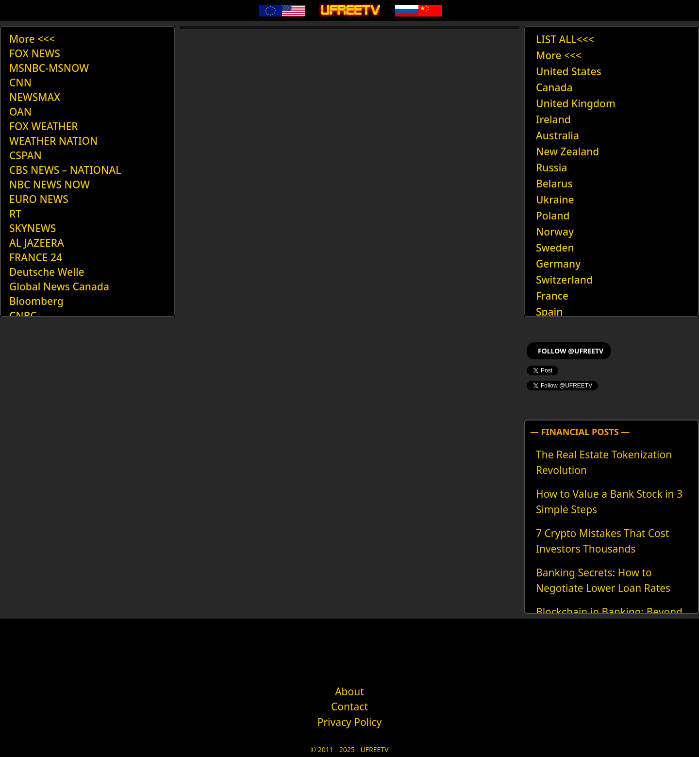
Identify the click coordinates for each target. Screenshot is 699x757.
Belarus (554, 183)
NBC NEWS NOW (49, 184)
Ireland (553, 119)
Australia (557, 135)
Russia (551, 167)
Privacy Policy (349, 722)
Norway (555, 231)
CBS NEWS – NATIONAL (65, 170)
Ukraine (555, 199)
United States (568, 71)
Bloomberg (36, 301)
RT (15, 213)
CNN (20, 82)
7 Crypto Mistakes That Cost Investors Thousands (602, 540)
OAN (20, 111)
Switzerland (564, 279)
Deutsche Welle (46, 272)
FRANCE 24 (35, 257)
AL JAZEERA (36, 243)
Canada (554, 87)
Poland (553, 215)
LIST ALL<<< (565, 39)
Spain (549, 312)
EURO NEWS (38, 199)
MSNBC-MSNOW (49, 68)
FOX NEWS (34, 53)
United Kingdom (576, 103)
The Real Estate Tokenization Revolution (604, 462)
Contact (349, 706)
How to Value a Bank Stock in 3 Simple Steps (609, 501)
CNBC (23, 315)
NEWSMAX (34, 97)
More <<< (32, 39)
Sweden (555, 247)
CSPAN (25, 155)
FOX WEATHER (43, 126)
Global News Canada (59, 286)
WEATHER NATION (53, 141)
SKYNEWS (32, 228)
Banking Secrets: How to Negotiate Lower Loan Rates (603, 580)
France (552, 296)
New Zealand (567, 151)
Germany (558, 263)
